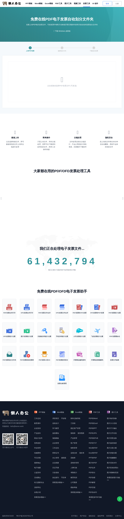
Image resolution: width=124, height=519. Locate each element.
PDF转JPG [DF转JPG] (93, 433)
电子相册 (37, 468)
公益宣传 (37, 472)
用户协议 (83, 516)
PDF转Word (93, 418)
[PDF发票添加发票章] (27, 356)
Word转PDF (93, 448)
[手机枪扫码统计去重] (62, 332)
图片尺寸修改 (112, 428)
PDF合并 (92, 468)
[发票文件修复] (115, 356)
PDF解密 (92, 482)
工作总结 (37, 418)
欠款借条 (55, 472)
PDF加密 (92, 477)
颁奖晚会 (37, 463)
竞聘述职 (37, 443)
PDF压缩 (92, 487)
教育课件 (37, 423)
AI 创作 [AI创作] (95, 3)
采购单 (73, 458)
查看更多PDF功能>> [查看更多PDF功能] (95, 498)
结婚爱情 (37, 453)
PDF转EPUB (93, 438)
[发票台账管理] (62, 379)
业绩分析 (74, 453)
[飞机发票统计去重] (97, 332)
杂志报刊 (55, 477)
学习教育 (55, 428)
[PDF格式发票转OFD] (80, 309)
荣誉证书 (55, 453)
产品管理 (74, 438)
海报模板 (55, 438)
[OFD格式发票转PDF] (97, 309)
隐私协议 (92, 516)
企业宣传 (37, 428)
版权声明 (101, 516)
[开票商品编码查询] (80, 356)
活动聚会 (37, 477)
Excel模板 (49, 3)
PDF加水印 (93, 492)
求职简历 (55, 418)
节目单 (63, 477)
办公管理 (55, 458)
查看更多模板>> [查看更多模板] (40, 497)
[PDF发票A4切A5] (44, 356)
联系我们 (109, 516)
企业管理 (55, 443)
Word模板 (39, 3)
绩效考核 (74, 487)
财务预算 (81, 433)
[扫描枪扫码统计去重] (44, 332)
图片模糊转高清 (112, 472)
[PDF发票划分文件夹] (9, 356)
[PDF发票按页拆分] (62, 356)
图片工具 (68, 3)
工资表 (73, 423)
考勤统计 (74, 472)
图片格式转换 (112, 418)
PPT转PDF (93, 458)
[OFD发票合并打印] (27, 309)
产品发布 (37, 433)
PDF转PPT (93, 428)
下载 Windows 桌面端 (62, 31)
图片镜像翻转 (112, 458)
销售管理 (74, 448)
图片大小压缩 (112, 423)
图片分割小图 (112, 448)
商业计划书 (38, 438)
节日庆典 (37, 458)
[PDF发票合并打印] (9, 309)
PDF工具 (58, 3)
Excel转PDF (93, 453)
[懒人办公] (11, 3)
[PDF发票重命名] (115, 332)
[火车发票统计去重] (80, 332)
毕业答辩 (37, 448)
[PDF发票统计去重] (115, 309)
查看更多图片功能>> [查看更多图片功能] (113, 479)
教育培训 (74, 477)
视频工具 (77, 3)
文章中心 (118, 516)
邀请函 (63, 458)
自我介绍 (37, 492)
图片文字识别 (112, 433)
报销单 (73, 433)
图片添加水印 (112, 463)
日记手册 (55, 468)
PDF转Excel (93, 423)
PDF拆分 (92, 472)
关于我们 (74, 516)
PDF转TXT (93, 443)
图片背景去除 (112, 438)
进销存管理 (75, 463)
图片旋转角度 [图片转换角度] (112, 443)
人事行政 (74, 468)
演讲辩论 (37, 487)
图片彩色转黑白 (112, 468)
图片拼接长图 (112, 453)
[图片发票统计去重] (27, 332)
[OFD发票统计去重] (9, 332)
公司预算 (74, 482)
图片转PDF (93, 463)
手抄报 (63, 418)
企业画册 (55, 463)
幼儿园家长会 (39, 482)
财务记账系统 (75, 418)
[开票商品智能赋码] (97, 356)
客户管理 (74, 443)
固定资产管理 (75, 428)
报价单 (81, 453)
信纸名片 (55, 423)
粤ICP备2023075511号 (24, 516)
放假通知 (55, 433)
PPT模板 (28, 3)
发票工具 (86, 3)
